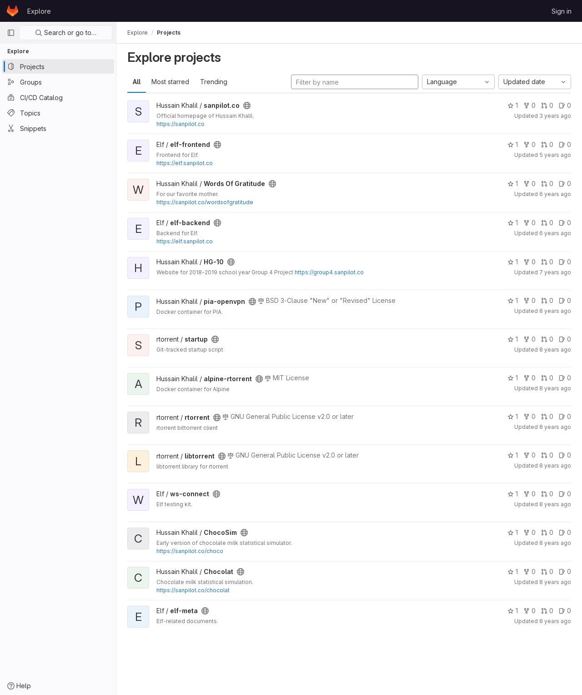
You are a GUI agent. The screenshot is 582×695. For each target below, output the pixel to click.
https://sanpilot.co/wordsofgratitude (204, 202)
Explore (39, 11)
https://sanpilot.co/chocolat (193, 590)
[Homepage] (12, 11)
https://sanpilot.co (180, 124)
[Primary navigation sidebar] (11, 32)
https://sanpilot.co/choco (189, 551)
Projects (169, 32)
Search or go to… (65, 32)
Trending (213, 82)
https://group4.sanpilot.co (329, 272)
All (136, 82)
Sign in (562, 11)
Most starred (170, 82)
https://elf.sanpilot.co (184, 163)
